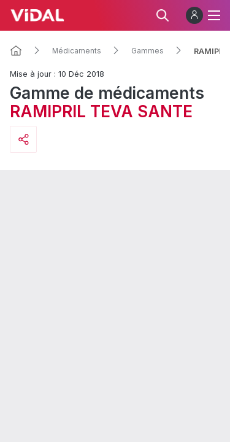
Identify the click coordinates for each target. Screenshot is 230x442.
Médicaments (76, 51)
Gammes (147, 51)
